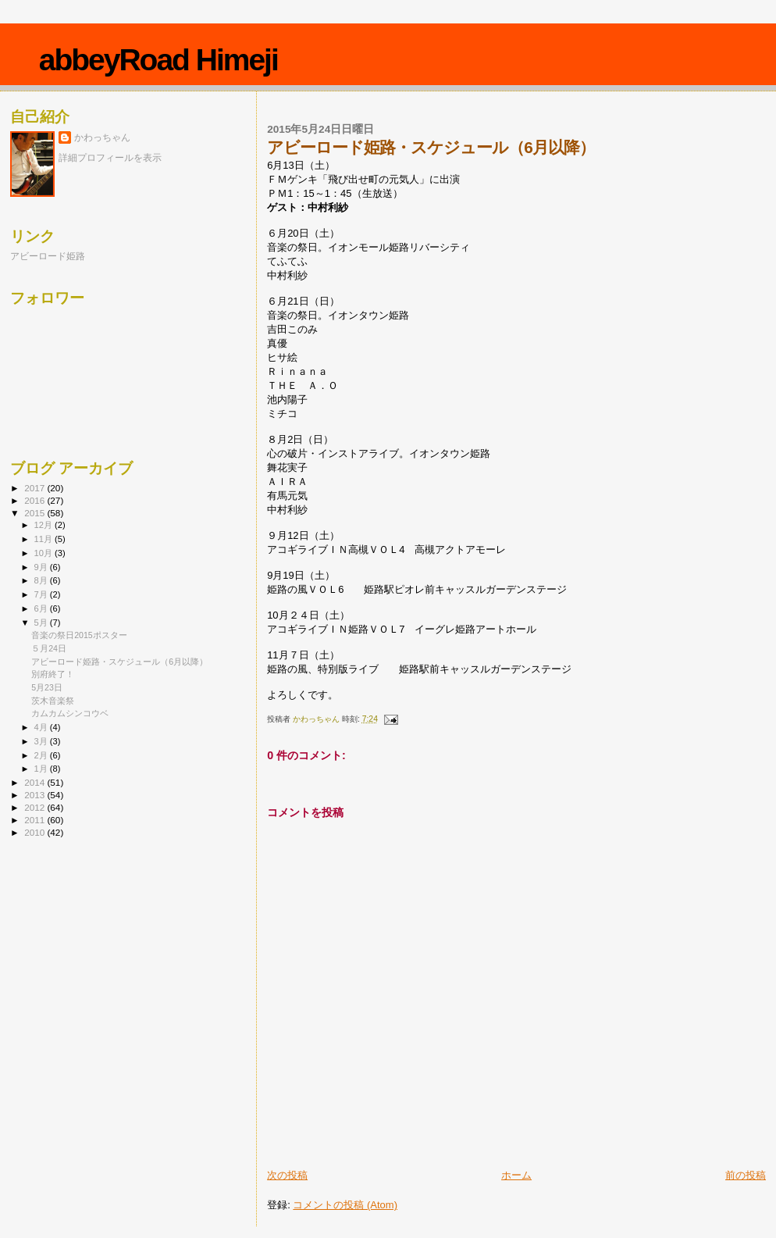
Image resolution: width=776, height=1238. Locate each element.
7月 (42, 594)
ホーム (516, 1175)
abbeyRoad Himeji (158, 60)
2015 (35, 513)
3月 (42, 741)
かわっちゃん (102, 137)
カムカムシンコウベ (70, 713)
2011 (35, 820)
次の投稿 (287, 1175)
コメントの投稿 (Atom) (345, 1205)
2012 (35, 807)
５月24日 (48, 648)
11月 (44, 539)
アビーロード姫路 (47, 256)
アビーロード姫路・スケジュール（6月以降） (119, 661)
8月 (42, 580)
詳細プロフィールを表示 (110, 157)
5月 (42, 622)
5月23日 (46, 687)
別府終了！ (52, 674)
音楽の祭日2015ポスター (79, 635)
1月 (42, 768)
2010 (35, 832)
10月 (44, 553)
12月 (44, 525)
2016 (35, 500)
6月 (42, 608)
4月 (42, 727)
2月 (42, 755)
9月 (42, 567)
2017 (35, 488)
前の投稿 (745, 1175)
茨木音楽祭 (52, 700)
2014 (35, 782)
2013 (35, 795)
